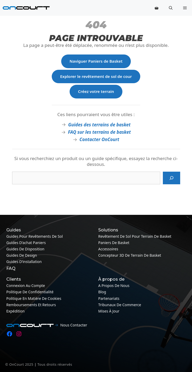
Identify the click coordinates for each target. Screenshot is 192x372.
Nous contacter (73, 325)
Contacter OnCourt (99, 139)
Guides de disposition (25, 248)
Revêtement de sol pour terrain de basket (134, 236)
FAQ (10, 268)
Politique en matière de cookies (33, 298)
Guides (13, 229)
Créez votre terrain (96, 91)
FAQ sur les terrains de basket (99, 132)
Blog (102, 291)
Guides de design (21, 255)
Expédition (15, 311)
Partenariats (109, 298)
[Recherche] (171, 178)
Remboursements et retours (31, 304)
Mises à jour (109, 311)
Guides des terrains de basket (99, 125)
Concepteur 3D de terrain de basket (129, 255)
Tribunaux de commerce (119, 304)
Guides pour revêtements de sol (34, 236)
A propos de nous (113, 285)
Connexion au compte (25, 285)
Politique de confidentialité (30, 291)
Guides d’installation (24, 261)
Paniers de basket (113, 242)
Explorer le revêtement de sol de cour (96, 76)
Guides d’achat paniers (26, 242)
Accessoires (108, 248)
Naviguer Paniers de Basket (96, 61)
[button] (171, 8)
